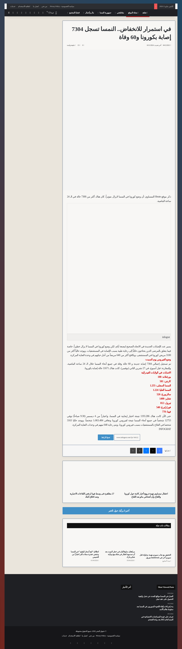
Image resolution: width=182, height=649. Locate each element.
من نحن (44, 6)
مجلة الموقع (133, 13)
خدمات (12, 6)
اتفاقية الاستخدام (24, 6)
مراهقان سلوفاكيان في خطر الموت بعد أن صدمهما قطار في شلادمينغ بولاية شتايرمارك (120, 554)
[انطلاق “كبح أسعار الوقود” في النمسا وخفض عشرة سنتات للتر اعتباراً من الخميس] (83, 540)
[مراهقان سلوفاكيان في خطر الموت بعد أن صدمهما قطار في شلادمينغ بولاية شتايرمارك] (119, 540)
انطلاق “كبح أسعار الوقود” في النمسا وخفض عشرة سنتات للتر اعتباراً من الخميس (85, 554)
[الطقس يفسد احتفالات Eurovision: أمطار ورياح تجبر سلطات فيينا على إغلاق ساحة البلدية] (126, 596)
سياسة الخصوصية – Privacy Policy (62, 6)
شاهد (144, 13)
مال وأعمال (89, 13)
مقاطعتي (120, 13)
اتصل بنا (36, 6)
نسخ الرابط (105, 437)
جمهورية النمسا (105, 13)
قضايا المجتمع (74, 13)
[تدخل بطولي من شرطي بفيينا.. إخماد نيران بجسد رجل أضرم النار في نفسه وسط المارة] (126, 612)
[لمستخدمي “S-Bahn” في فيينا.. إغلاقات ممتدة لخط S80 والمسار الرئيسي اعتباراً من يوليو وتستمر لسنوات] (126, 604)
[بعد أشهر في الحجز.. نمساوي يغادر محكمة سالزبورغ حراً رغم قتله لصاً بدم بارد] (99, 596)
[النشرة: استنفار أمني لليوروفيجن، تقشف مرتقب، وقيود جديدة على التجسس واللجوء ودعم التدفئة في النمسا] (99, 604)
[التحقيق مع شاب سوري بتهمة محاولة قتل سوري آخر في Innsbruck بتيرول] (155, 541)
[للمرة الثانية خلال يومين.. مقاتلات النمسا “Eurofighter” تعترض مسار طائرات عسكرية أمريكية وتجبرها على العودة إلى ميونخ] (112, 604)
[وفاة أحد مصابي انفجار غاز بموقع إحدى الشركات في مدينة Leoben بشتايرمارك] (112, 596)
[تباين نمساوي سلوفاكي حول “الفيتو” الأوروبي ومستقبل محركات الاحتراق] (99, 613)
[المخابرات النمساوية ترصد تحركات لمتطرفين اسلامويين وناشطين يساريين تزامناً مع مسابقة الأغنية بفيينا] (112, 612)
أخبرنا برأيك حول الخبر (118, 510)
